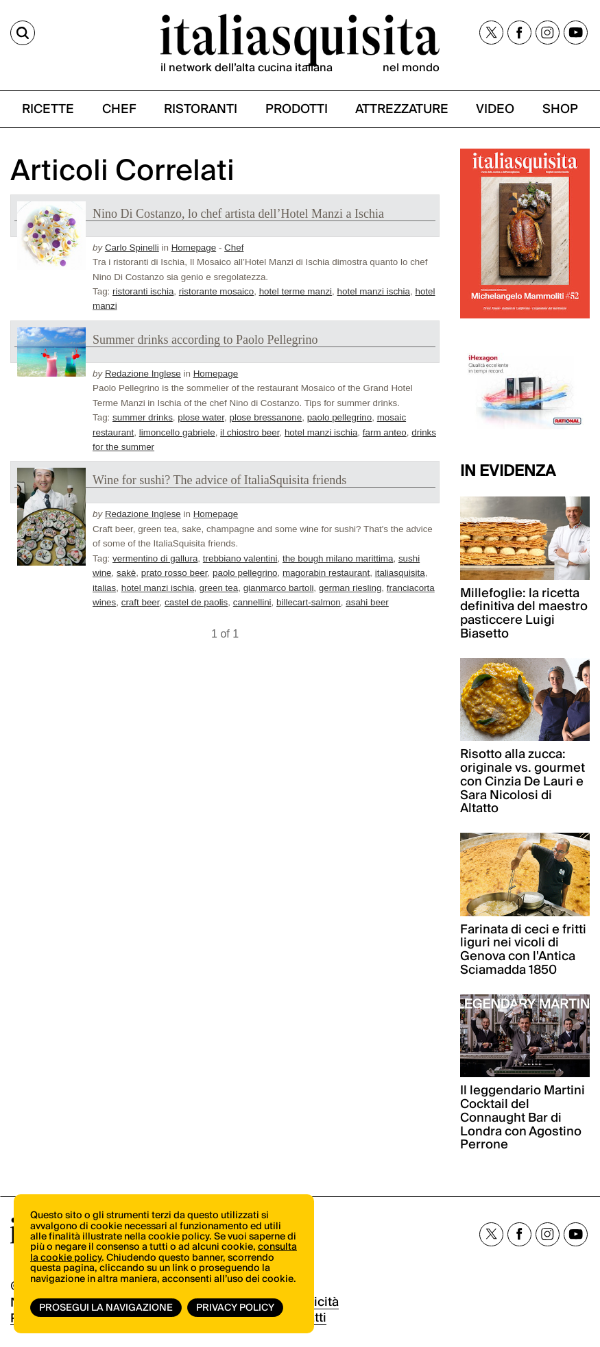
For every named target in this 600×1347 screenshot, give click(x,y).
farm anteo (385, 432)
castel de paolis (196, 602)
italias (104, 588)
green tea (219, 588)
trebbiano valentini (240, 558)
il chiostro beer (249, 432)
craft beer (140, 602)
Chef (233, 247)
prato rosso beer (174, 573)
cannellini (252, 602)
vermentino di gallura (154, 558)
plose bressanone (266, 417)
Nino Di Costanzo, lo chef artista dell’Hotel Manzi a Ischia (238, 214)
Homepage (194, 247)
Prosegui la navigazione (106, 1308)
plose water (201, 417)
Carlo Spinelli (132, 247)
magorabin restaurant (326, 573)
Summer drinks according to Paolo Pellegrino (205, 340)
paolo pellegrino (339, 417)
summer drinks (142, 417)
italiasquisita (400, 573)
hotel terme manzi (295, 291)
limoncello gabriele (177, 432)
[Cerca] (22, 33)
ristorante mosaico (216, 291)
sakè (126, 573)
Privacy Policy (235, 1308)
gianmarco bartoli (278, 588)
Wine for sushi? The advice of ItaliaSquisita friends (219, 480)
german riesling (350, 588)
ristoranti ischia (142, 291)
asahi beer (367, 602)
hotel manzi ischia (373, 291)
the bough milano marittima (338, 558)
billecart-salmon (308, 602)
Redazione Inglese (143, 373)
